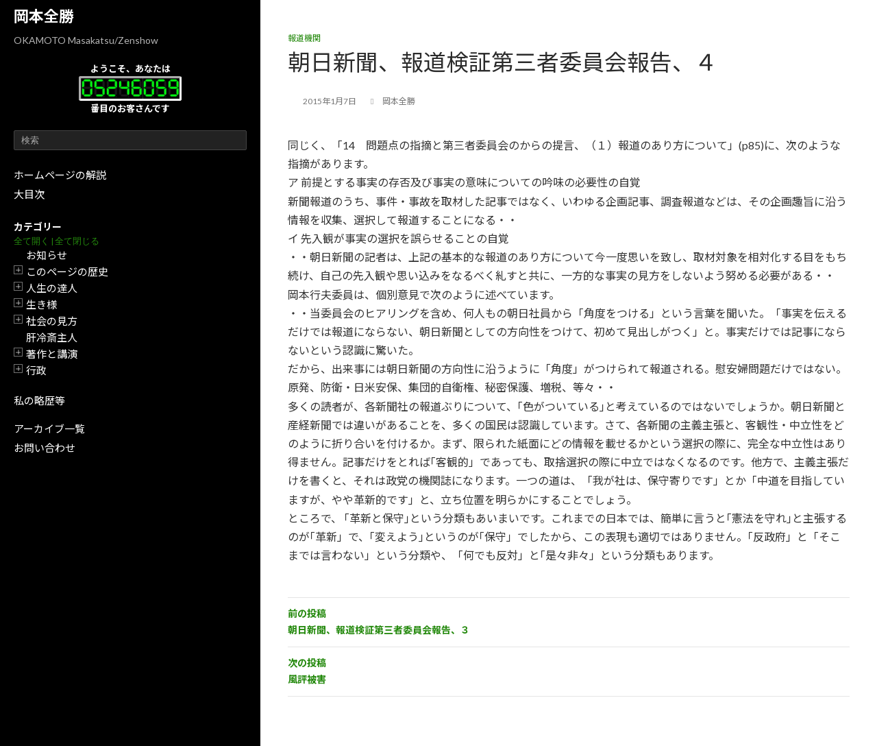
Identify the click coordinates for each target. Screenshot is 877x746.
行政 (36, 370)
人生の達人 (51, 288)
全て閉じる (77, 241)
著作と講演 (51, 354)
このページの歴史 (67, 271)
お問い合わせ (44, 448)
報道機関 (304, 38)
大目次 (29, 194)
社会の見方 (51, 321)
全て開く (31, 241)
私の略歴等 (39, 400)
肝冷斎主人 (51, 337)
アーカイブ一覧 (49, 428)
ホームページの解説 (60, 175)
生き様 (41, 304)
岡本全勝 (44, 16)
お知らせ (46, 255)
